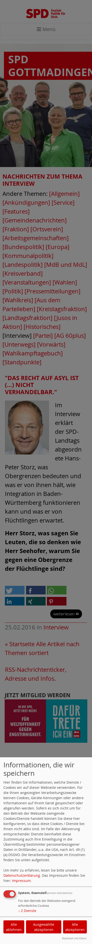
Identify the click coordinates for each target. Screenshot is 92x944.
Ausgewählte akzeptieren (43, 927)
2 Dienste (27, 910)
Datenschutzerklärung (21, 875)
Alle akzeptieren (75, 927)
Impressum (21, 880)
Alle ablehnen (14, 927)
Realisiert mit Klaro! (74, 938)
